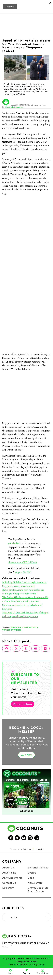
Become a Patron (20, 849)
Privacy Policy (36, 964)
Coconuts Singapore (14, 107)
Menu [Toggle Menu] (4, 4)
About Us (8, 867)
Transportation (11, 630)
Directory (8, 888)
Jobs (31, 877)
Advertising (9, 872)
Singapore (15, 627)
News (25, 627)
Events (32, 872)
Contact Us (9, 883)
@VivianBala (14, 543)
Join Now (26, 755)
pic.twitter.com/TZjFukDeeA (22, 562)
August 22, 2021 (23, 572)
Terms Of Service (18, 964)
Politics (33, 627)
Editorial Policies (38, 867)
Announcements (12, 877)
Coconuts (29, 4)
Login (49, 4)
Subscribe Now (22, 704)
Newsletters (35, 883)
